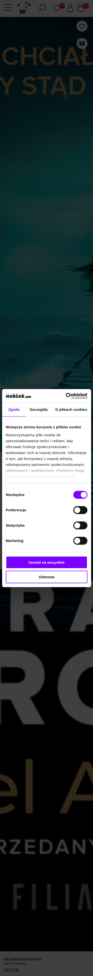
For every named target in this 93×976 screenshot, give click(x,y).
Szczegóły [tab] (39, 409)
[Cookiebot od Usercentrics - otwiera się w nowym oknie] (66, 396)
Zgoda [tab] (14, 409)
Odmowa (46, 577)
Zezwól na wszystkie (47, 562)
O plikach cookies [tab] (71, 409)
